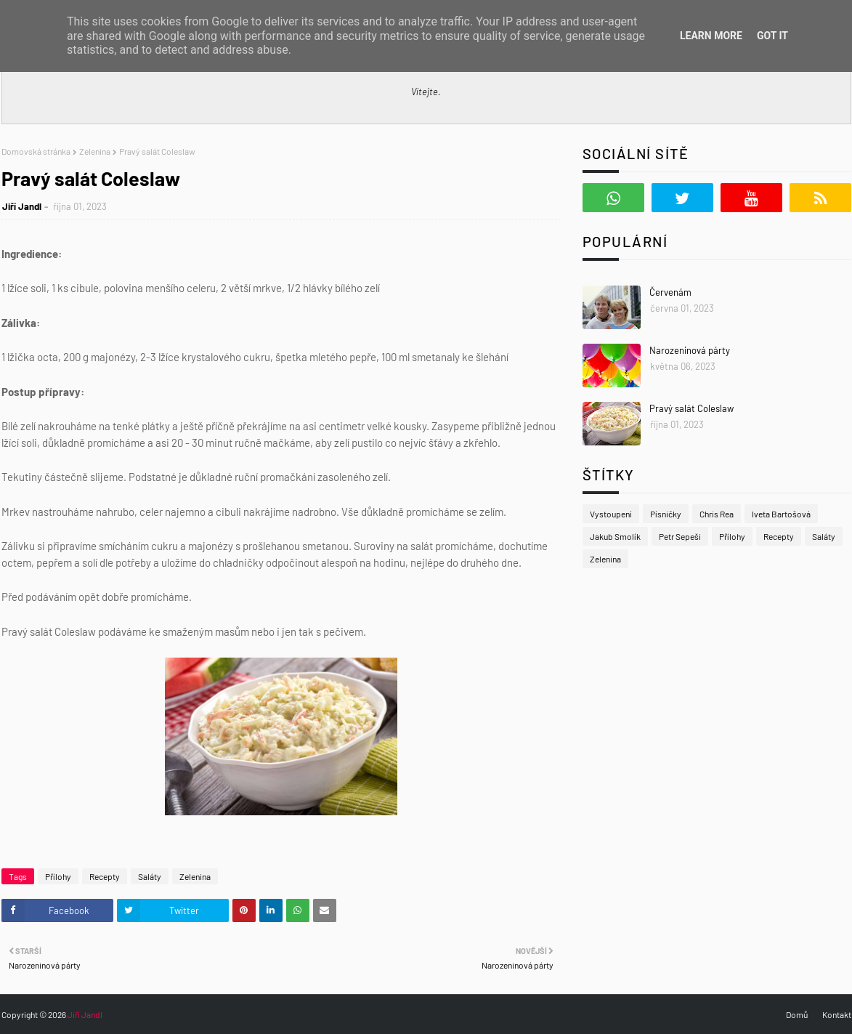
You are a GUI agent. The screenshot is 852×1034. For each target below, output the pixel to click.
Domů (797, 1014)
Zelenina (94, 151)
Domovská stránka (35, 151)
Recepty (104, 876)
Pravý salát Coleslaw (691, 408)
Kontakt (836, 1014)
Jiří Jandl (21, 206)
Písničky (665, 514)
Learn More (711, 35)
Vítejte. (426, 91)
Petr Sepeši (680, 536)
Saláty (149, 876)
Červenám (670, 292)
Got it (772, 35)
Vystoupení (611, 514)
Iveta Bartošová (781, 514)
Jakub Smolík (615, 536)
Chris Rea (716, 514)
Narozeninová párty (689, 350)
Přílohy (58, 876)
